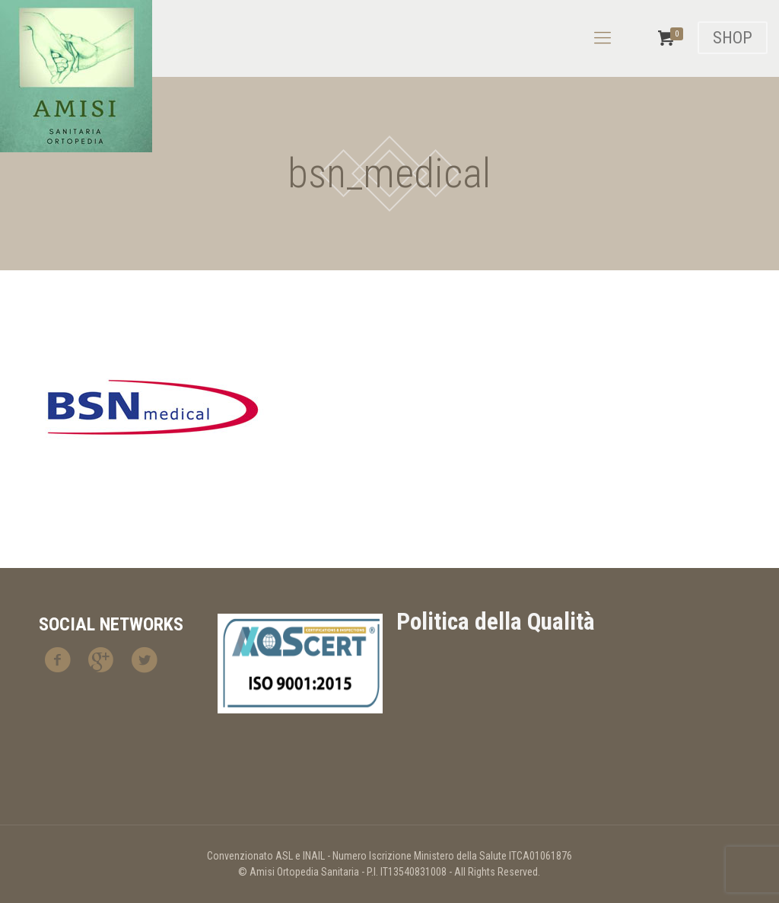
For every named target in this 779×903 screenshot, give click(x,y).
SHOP (732, 37)
